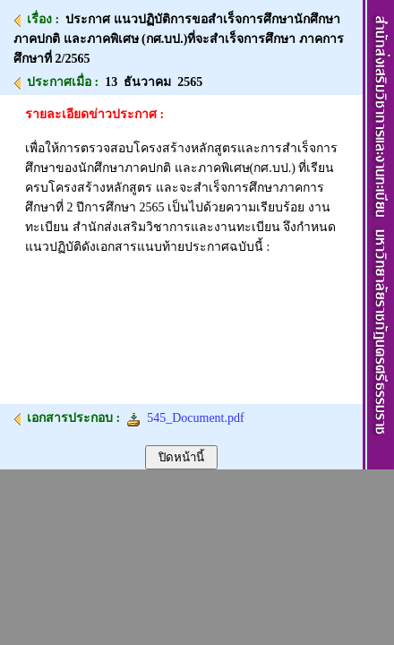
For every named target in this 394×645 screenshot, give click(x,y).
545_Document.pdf (185, 418)
